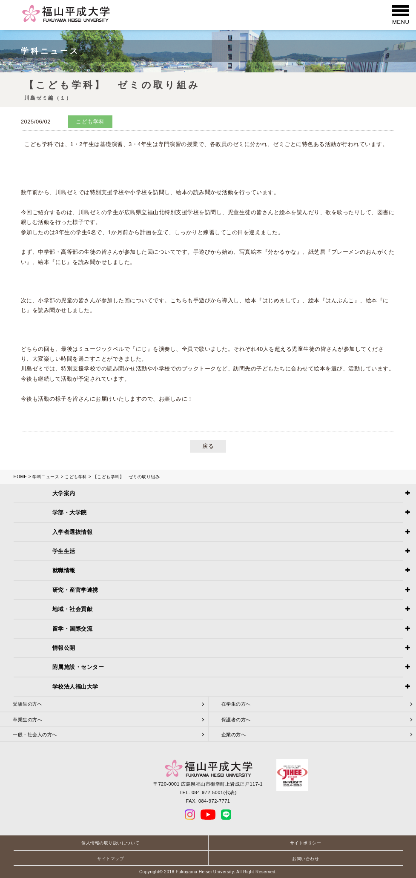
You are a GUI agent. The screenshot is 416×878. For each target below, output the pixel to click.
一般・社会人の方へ (35, 734)
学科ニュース (45, 476)
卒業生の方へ (27, 719)
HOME (20, 476)
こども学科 (76, 476)
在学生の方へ (236, 703)
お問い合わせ (305, 858)
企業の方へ (233, 734)
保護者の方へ (236, 719)
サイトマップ (110, 858)
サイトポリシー (305, 843)
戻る (208, 446)
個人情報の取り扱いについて (110, 843)
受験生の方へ (27, 703)
